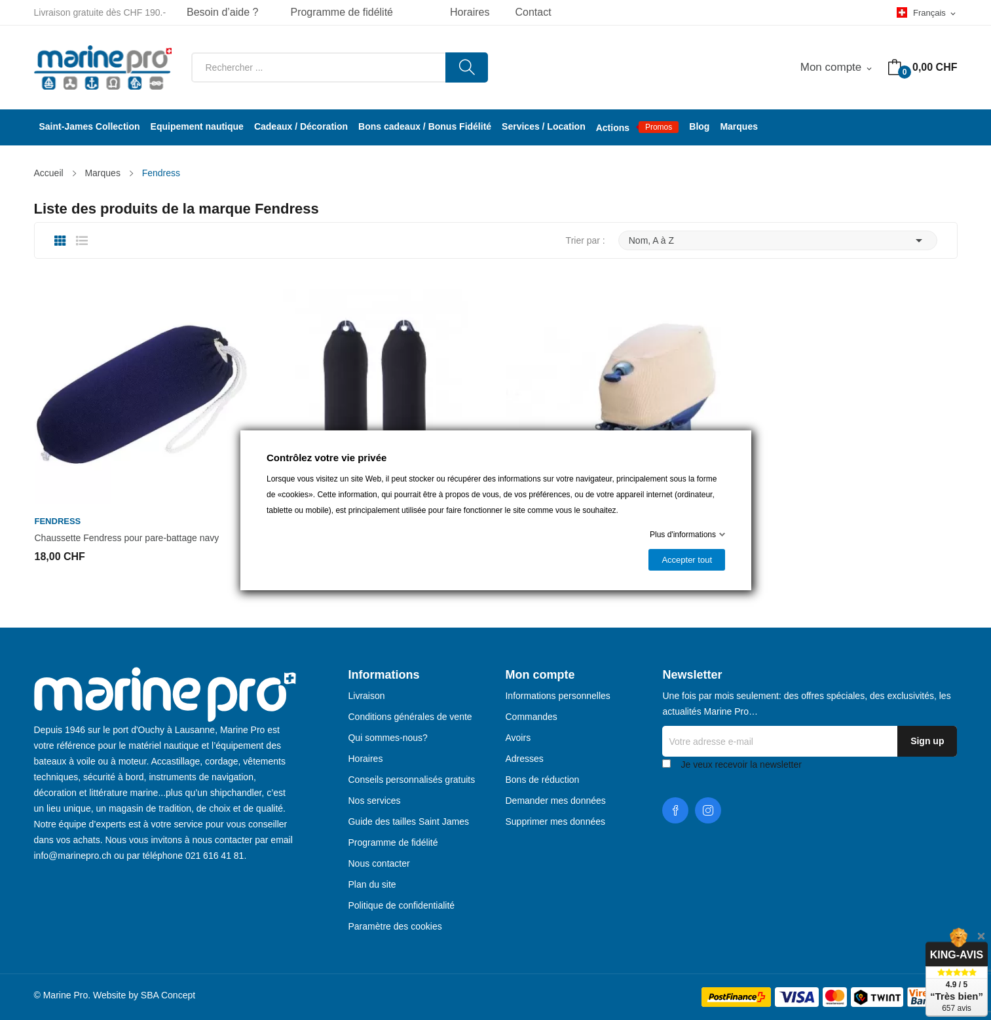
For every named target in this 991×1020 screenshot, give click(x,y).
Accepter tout (687, 560)
